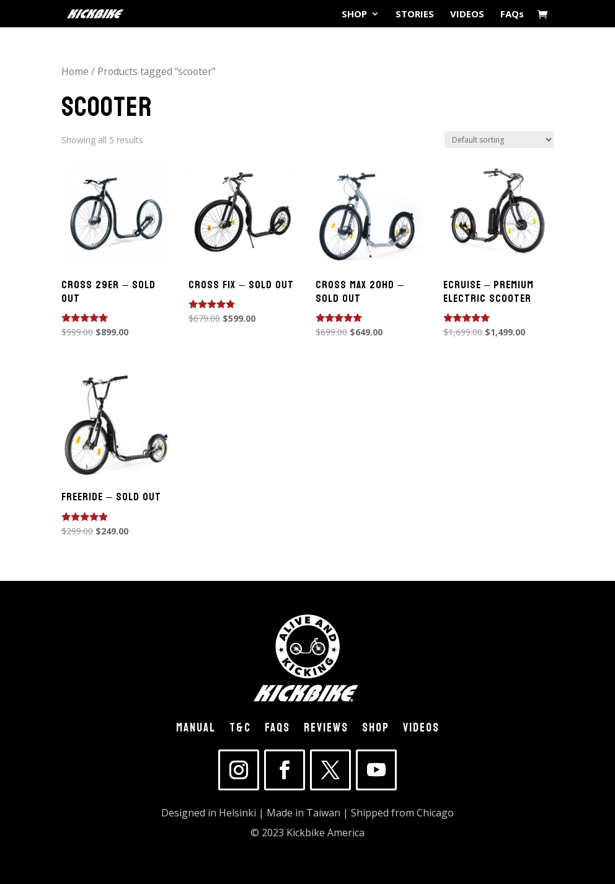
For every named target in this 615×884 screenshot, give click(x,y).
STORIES (415, 14)
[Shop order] (499, 139)
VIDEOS (467, 14)
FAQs (512, 14)
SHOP (354, 14)
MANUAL (196, 730)
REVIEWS (326, 730)
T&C (240, 730)
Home (75, 71)
